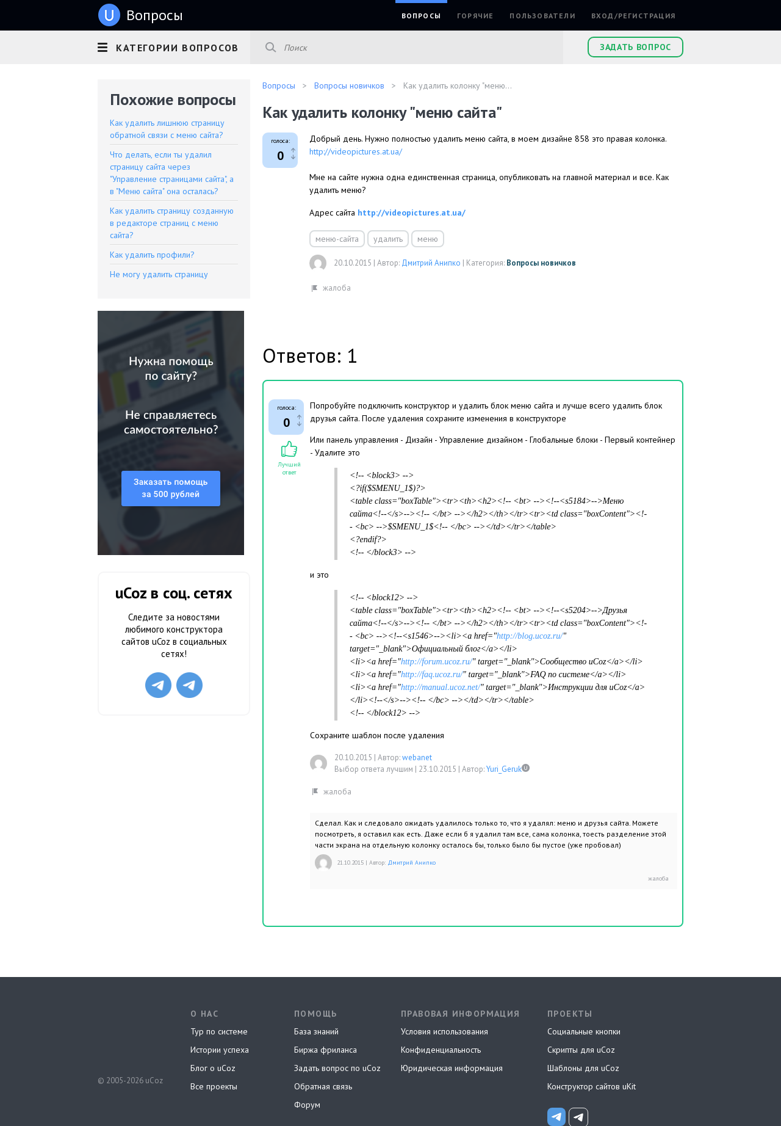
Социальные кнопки (584, 1031)
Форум (307, 1104)
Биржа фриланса (325, 1049)
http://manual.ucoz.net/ (440, 687)
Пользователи (542, 15)
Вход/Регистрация (633, 15)
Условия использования (444, 1031)
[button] (174, 46)
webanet (417, 757)
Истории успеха (219, 1049)
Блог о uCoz (213, 1067)
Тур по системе (219, 1031)
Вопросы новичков (541, 263)
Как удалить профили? (152, 254)
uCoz (130, 1035)
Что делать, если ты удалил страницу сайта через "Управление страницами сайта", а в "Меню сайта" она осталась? (172, 173)
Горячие (475, 15)
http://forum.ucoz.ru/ (436, 661)
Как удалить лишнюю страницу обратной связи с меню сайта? (167, 128)
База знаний (316, 1031)
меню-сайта (337, 238)
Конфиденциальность (441, 1049)
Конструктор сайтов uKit (591, 1086)
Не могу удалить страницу (159, 274)
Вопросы (421, 15)
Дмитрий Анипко (431, 263)
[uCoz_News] (556, 1117)
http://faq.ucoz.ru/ (431, 674)
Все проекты (213, 1086)
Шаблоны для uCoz (583, 1067)
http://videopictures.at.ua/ (355, 151)
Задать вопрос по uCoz (337, 1067)
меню (427, 238)
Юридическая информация (452, 1067)
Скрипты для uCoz (581, 1049)
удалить (388, 238)
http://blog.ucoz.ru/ (530, 636)
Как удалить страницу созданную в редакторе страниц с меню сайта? (172, 223)
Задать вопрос (635, 47)
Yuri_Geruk (504, 769)
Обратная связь (323, 1086)
